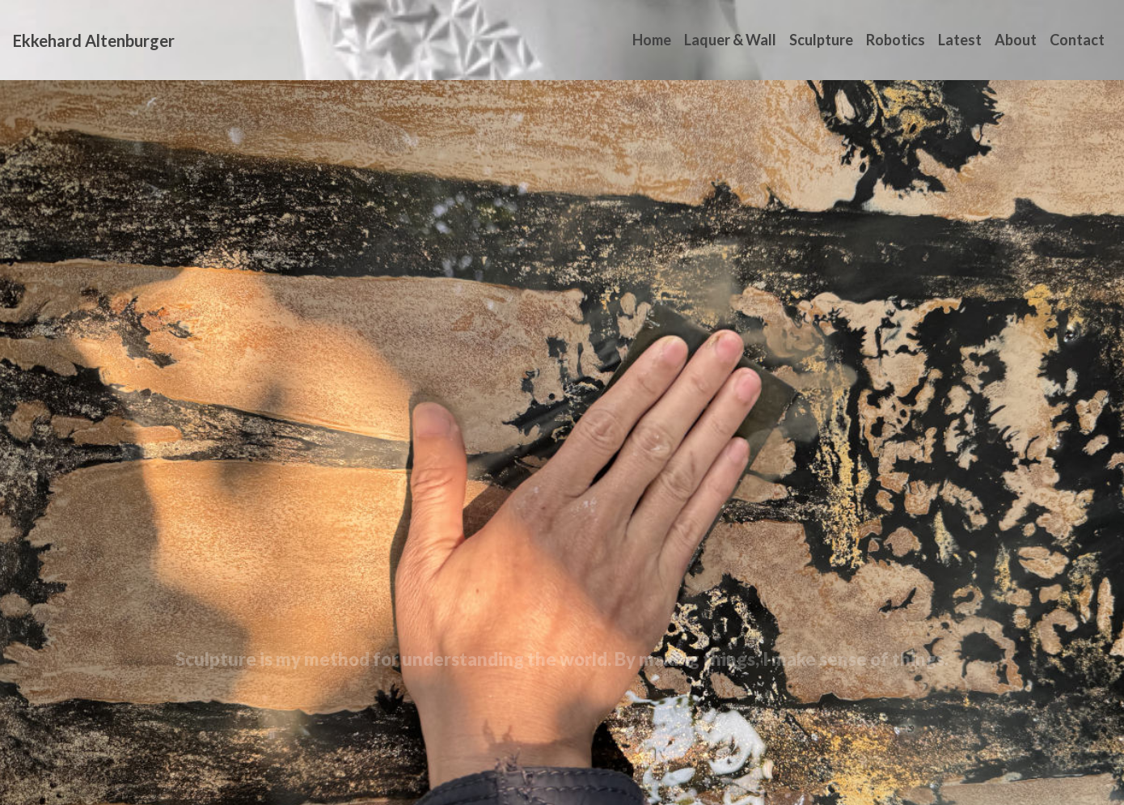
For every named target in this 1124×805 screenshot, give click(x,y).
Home (651, 40)
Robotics (895, 40)
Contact (1077, 40)
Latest (960, 40)
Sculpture (821, 40)
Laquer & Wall (730, 40)
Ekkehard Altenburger (94, 40)
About (1016, 40)
